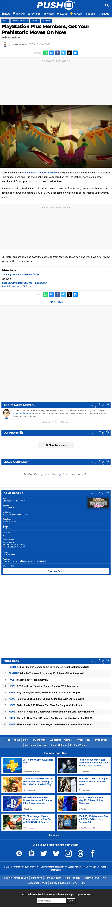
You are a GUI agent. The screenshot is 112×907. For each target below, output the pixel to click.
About (17, 739)
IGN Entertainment (45, 867)
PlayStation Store (20, 20)
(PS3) (20, 274)
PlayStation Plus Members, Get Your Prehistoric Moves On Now (45, 29)
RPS (83, 883)
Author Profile (49, 422)
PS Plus (35, 20)
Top (7, 739)
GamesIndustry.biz (60, 883)
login (59, 474)
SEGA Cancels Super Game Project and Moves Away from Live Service (50, 724)
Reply (64, 422)
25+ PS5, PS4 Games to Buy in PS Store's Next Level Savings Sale (49, 667)
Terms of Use (100, 739)
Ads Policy (30, 745)
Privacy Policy (83, 739)
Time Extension (53, 877)
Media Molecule (9, 521)
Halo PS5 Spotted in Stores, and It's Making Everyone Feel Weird (46, 699)
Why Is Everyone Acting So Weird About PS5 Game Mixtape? (44, 692)
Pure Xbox (36, 877)
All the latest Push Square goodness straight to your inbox (56, 894)
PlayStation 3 (8, 508)
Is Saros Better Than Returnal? (28, 679)
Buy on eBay (56, 571)
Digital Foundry (72, 877)
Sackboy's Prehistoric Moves (41, 172)
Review (24, 283)
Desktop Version (78, 745)
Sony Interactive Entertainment (15, 514)
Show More (56, 835)
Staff (25, 739)
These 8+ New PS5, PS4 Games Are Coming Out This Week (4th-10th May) (52, 718)
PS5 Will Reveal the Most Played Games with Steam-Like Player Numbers (51, 711)
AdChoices (79, 867)
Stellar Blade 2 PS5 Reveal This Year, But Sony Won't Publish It (45, 705)
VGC (44, 883)
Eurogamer (33, 883)
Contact (68, 739)
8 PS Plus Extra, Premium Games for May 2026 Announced (43, 686)
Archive (43, 745)
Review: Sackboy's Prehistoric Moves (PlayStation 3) (24, 561)
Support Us (55, 739)
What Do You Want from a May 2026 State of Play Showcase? (46, 673)
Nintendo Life (21, 877)
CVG (75, 883)
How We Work (39, 739)
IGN (104, 877)
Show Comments (56, 445)
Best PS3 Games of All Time (16, 286)
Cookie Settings (58, 745)
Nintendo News (91, 877)
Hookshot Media (18, 867)
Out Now (46, 20)
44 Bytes (69, 867)
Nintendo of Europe (22, 413)
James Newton (19, 44)
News (5, 20)
